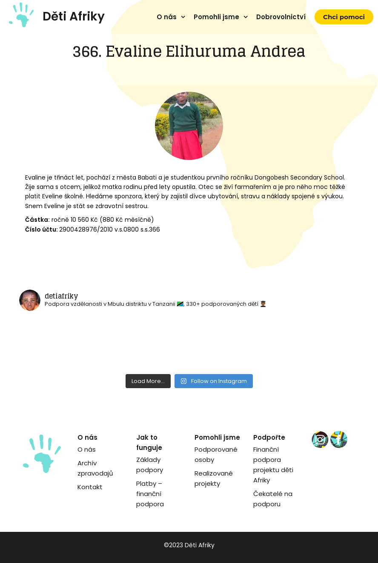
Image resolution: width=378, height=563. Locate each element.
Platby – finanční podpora (150, 493)
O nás (167, 16)
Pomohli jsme (216, 16)
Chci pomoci (344, 17)
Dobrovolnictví (281, 16)
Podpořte (269, 437)
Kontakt (90, 486)
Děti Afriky (74, 16)
